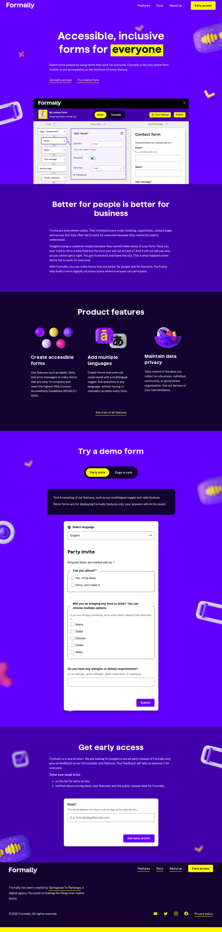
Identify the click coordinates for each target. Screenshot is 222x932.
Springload (65, 887)
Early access (203, 5)
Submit (145, 702)
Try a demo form (88, 80)
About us (176, 5)
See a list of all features (111, 412)
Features (144, 5)
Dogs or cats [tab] (123, 472)
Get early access (61, 80)
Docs (159, 5)
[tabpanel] (111, 600)
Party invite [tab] (97, 472)
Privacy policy (204, 913)
